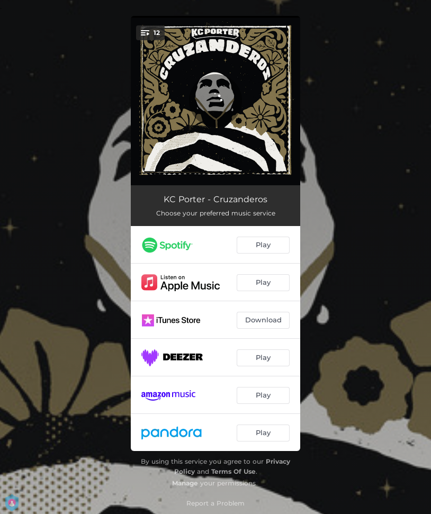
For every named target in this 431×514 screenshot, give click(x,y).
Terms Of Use (233, 471)
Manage (185, 483)
